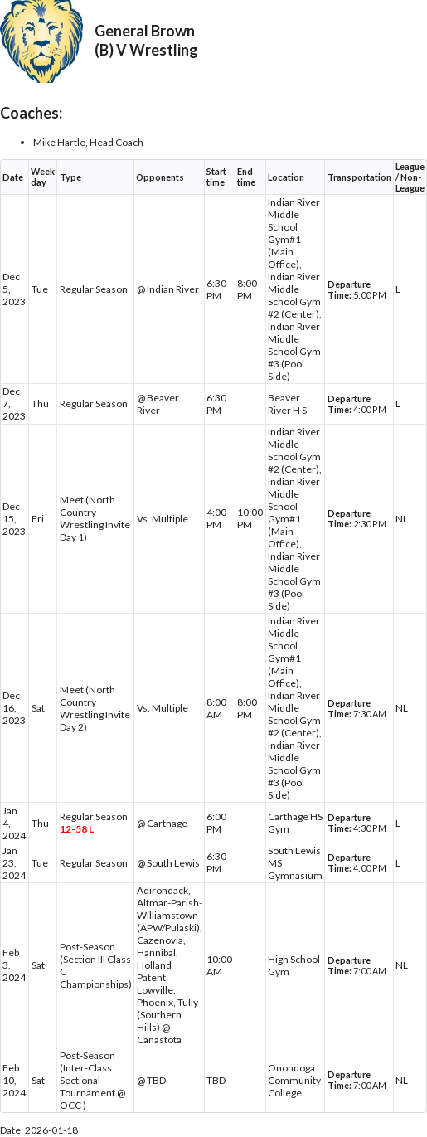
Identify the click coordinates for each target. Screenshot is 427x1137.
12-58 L (77, 829)
